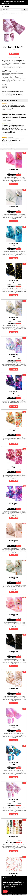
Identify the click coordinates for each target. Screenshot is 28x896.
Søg (23, 9)
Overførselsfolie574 (14, 281)
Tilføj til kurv (14, 54)
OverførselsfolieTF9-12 (14, 874)
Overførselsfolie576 (14, 355)
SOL (21, 894)
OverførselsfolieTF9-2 (14, 837)
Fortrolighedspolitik (15, 894)
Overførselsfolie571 (14, 170)
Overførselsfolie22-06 (14, 763)
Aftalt (5, 891)
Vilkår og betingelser (5, 894)
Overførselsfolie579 (14, 466)
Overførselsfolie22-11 (14, 800)
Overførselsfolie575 (14, 318)
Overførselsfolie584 (14, 652)
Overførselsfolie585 (14, 689)
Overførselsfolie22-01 (14, 726)
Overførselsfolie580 (14, 503)
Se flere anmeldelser (7, 145)
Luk (10, 891)
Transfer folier (12, 13)
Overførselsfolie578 (14, 429)
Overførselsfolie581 (14, 541)
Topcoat (7, 6)
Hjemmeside (5, 13)
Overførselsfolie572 (14, 207)
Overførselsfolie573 (14, 244)
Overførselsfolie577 (14, 392)
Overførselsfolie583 (14, 615)
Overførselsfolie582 (14, 578)
